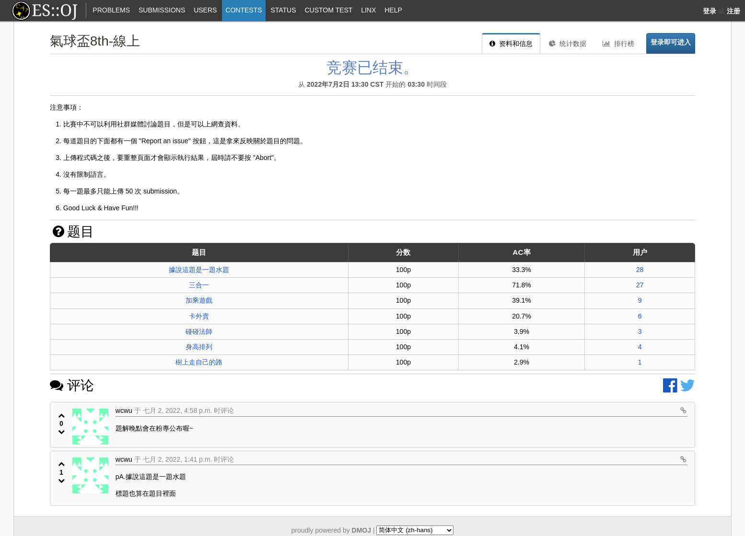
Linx (368, 10)
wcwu (124, 410)
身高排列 (199, 347)
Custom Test (328, 10)
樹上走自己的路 (198, 362)
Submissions (162, 10)
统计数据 (567, 43)
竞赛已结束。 (372, 67)
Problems (111, 10)
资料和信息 (511, 43)
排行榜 (618, 43)
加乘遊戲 (199, 300)
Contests (243, 10)
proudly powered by (331, 530)
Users (205, 10)
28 (640, 270)
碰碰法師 (199, 331)
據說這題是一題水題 (199, 270)
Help (393, 10)
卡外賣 (199, 316)
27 (640, 285)
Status (283, 10)
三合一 (199, 285)
